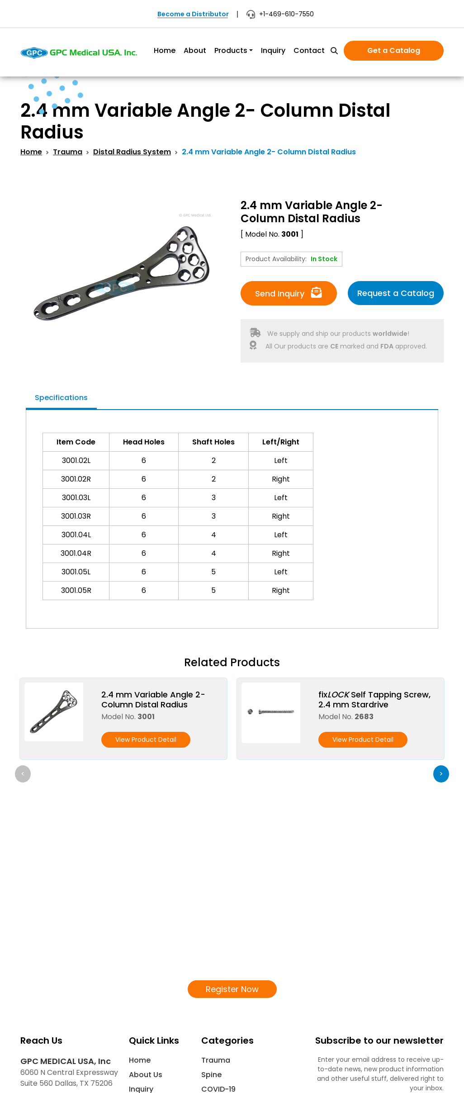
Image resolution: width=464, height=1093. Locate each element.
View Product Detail (145, 739)
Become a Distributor (193, 14)
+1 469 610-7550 (57, 1010)
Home (164, 50)
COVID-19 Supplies (218, 1003)
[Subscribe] (433, 1019)
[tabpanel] (232, 516)
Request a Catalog (395, 293)
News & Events (155, 1012)
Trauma (67, 152)
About (195, 50)
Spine (211, 983)
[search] (334, 51)
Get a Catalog (393, 50)
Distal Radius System (132, 152)
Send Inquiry (288, 293)
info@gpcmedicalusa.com (69, 1028)
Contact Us (150, 1026)
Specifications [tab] (61, 397)
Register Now (232, 897)
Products (230, 50)
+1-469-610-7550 (280, 14)
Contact (309, 50)
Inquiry (273, 50)
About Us (145, 983)
